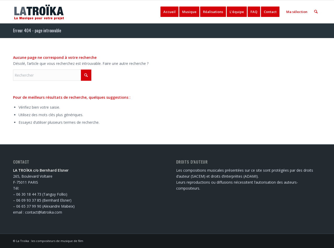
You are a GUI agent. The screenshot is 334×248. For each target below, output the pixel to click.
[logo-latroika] (39, 11)
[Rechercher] (316, 11)
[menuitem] (169, 11)
